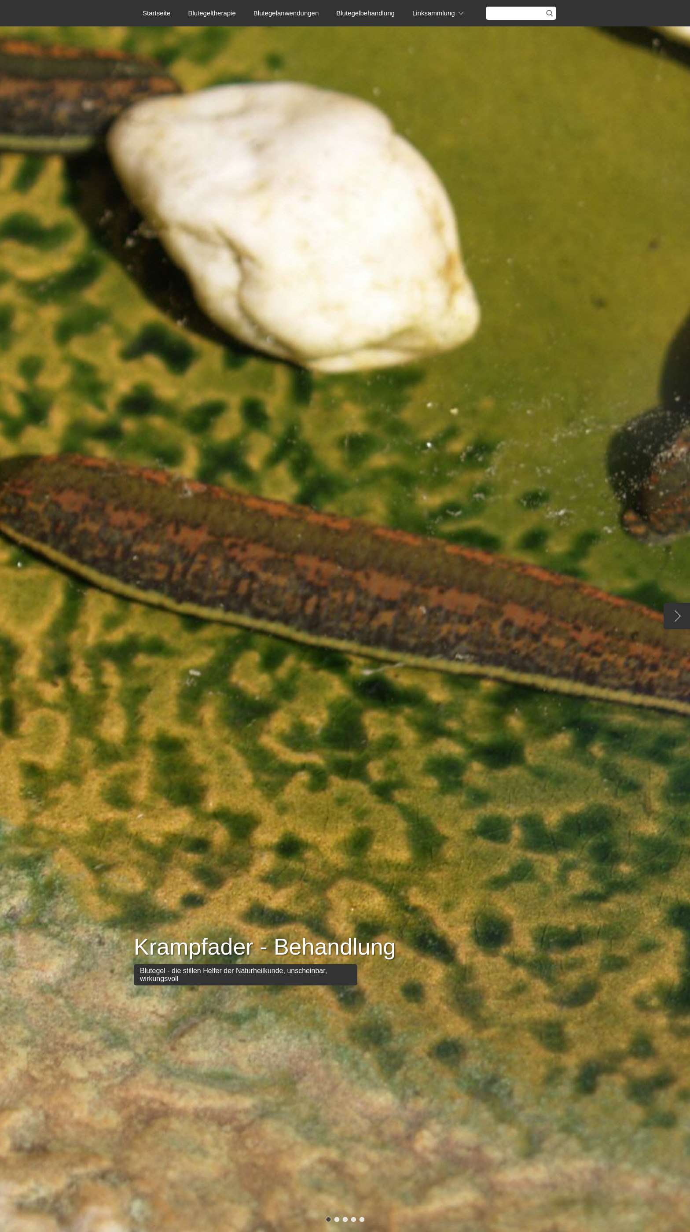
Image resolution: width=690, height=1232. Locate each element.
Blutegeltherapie (211, 13)
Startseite (156, 13)
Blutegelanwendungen (286, 13)
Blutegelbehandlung (365, 13)
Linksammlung (433, 13)
